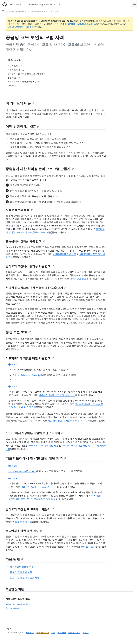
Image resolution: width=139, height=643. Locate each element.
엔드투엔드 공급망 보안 (22, 566)
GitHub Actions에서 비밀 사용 (43, 445)
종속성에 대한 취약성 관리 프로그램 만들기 (40, 168)
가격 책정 (62, 632)
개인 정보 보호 (42, 632)
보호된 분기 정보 (23, 521)
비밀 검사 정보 (55, 420)
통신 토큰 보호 (18, 332)
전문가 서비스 (74, 632)
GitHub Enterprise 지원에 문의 (21, 26)
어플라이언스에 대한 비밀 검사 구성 (57, 394)
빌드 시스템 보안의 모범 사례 (24, 577)
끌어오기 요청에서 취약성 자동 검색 (30, 266)
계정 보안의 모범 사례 (21, 572)
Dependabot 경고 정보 (64, 253)
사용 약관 (30, 632)
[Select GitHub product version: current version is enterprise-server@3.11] (45, 4)
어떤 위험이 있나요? (22, 126)
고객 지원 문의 (13, 608)
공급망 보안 (23, 11)
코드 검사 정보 (88, 546)
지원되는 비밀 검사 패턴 (78, 420)
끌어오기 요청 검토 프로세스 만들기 (30, 509)
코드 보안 (11, 11)
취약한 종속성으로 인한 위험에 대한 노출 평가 (36, 288)
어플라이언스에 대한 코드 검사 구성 (39, 486)
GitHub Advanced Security (26, 375)
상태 (53, 632)
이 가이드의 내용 (20, 103)
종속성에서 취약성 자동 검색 (25, 241)
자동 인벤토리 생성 (19, 210)
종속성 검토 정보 (78, 278)
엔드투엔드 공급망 (39, 11)
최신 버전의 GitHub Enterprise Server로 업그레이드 (73, 23)
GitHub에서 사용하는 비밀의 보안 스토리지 (34, 433)
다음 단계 (14, 559)
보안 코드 (54, 11)
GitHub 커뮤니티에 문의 (18, 604)
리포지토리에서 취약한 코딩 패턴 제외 (36, 458)
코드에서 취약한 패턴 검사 (24, 531)
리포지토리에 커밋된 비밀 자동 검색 (30, 358)
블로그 (86, 632)
